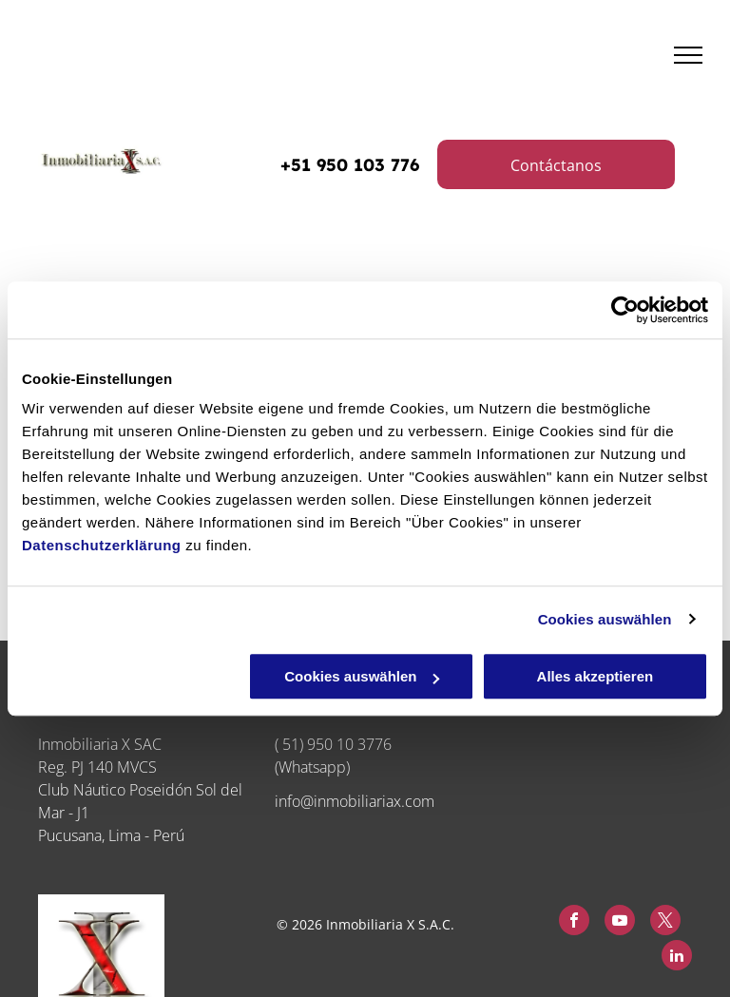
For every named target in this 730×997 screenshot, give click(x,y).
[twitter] (665, 922)
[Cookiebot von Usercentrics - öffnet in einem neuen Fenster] (625, 310)
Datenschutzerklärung (102, 545)
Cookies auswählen (605, 619)
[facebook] (574, 922)
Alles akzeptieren (595, 676)
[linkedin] (677, 957)
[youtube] (620, 922)
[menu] (688, 55)
